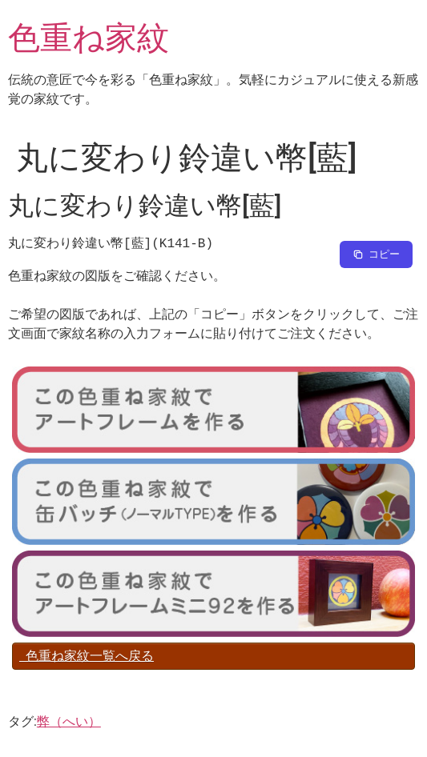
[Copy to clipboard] (376, 254)
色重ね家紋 (88, 38)
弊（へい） (69, 721)
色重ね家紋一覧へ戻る (86, 655)
